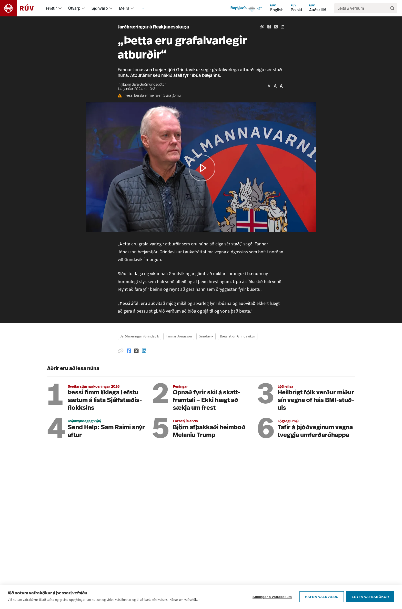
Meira (124, 8)
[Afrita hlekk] (262, 27)
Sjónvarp (100, 8)
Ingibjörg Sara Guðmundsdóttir (142, 85)
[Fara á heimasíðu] (21, 8)
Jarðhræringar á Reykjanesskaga (153, 27)
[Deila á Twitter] (276, 27)
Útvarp (74, 8)
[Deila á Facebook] (269, 27)
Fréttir (51, 8)
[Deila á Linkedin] (282, 27)
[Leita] (392, 8)
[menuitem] (60, 8)
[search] (363, 8)
